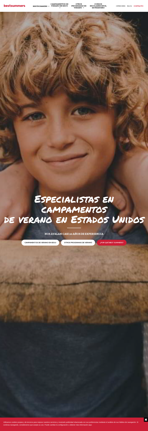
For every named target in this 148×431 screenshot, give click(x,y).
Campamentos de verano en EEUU (40, 243)
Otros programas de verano (78, 243)
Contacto (138, 6)
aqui (90, 425)
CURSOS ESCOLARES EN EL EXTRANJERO (98, 6)
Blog (129, 6)
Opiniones (120, 6)
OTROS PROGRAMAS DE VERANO (78, 6)
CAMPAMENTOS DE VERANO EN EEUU (59, 5)
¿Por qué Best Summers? (111, 243)
